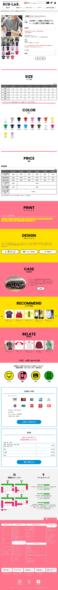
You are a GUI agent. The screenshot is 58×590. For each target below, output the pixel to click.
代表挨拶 (29, 548)
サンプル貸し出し (51, 543)
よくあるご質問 (16, 532)
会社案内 (29, 546)
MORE (40, 288)
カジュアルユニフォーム (6, 546)
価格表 (26, 53)
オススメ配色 (15, 558)
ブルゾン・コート (6, 534)
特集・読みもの (36, 524)
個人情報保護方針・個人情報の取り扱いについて (36, 556)
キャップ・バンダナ (6, 549)
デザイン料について (17, 548)
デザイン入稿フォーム (52, 536)
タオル (3, 541)
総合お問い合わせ (51, 529)
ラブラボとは (36, 543)
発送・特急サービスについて (19, 536)
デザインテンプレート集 (18, 550)
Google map (46, 484)
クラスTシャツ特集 (31, 540)
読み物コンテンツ (30, 532)
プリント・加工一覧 (17, 555)
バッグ (3, 532)
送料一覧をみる (29, 462)
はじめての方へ (16, 527)
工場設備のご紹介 (30, 561)
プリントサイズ (16, 560)
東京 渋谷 (40, 485)
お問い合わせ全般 (50, 7)
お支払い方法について (17, 531)
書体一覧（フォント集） (18, 553)
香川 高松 (40, 494)
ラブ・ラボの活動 (30, 560)
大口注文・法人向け (51, 531)
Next (56, 316)
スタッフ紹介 (30, 550)
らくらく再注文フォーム (51, 534)
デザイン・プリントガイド (19, 542)
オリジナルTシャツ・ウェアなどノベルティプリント (24, 587)
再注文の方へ (15, 529)
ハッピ (3, 548)
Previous (1, 26)
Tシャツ (3, 527)
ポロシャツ (4, 529)
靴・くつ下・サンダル (7, 555)
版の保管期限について (17, 538)
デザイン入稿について (17, 546)
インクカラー (15, 557)
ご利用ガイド (19, 524)
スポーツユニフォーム (7, 543)
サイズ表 (26, 50)
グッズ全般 (4, 551)
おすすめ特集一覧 (30, 529)
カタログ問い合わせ (51, 541)
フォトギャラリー (30, 534)
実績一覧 (29, 558)
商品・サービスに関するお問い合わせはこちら (43, 507)
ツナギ (3, 539)
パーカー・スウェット (7, 531)
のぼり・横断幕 (5, 553)
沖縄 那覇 (40, 502)
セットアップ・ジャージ (6, 537)
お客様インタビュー (31, 536)
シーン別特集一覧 (30, 527)
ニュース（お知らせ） (31, 531)
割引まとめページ (16, 534)
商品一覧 (8, 7)
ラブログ (29, 538)
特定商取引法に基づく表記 (32, 551)
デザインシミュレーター (18, 551)
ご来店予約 (49, 539)
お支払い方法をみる (29, 422)
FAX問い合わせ (50, 537)
